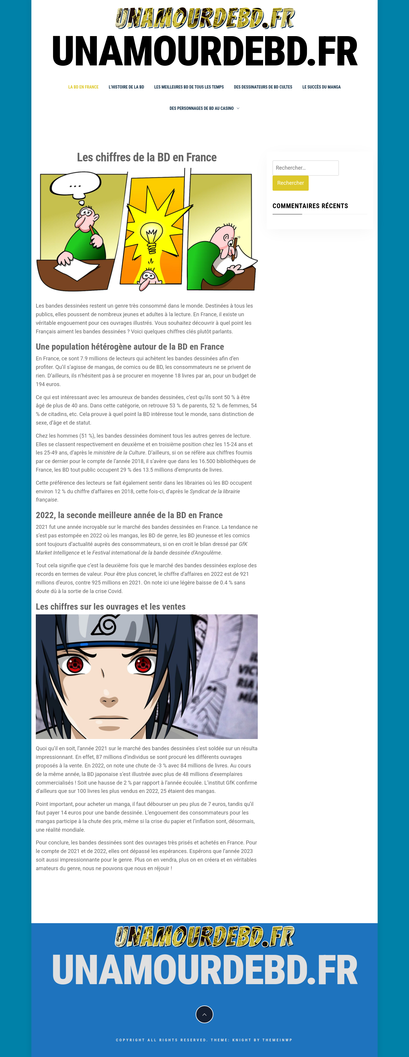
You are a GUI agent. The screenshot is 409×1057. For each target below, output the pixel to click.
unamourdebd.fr (204, 52)
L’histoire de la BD (126, 87)
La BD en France (83, 87)
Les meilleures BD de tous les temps (189, 87)
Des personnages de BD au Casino (204, 108)
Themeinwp (278, 1040)
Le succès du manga (321, 87)
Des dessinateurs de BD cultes (263, 87)
